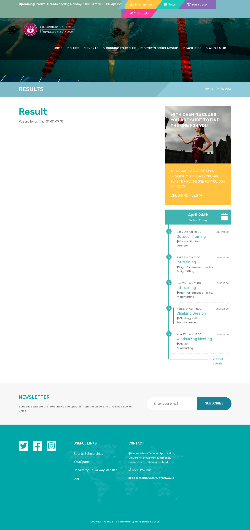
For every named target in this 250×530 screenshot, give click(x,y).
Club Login (139, 13)
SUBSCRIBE (214, 403)
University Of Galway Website (95, 470)
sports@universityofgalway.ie (153, 477)
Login (77, 478)
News (170, 4)
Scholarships (141, 4)
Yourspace (197, 4)
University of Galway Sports (140, 521)
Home (209, 88)
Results (223, 88)
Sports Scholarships (88, 454)
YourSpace (82, 462)
